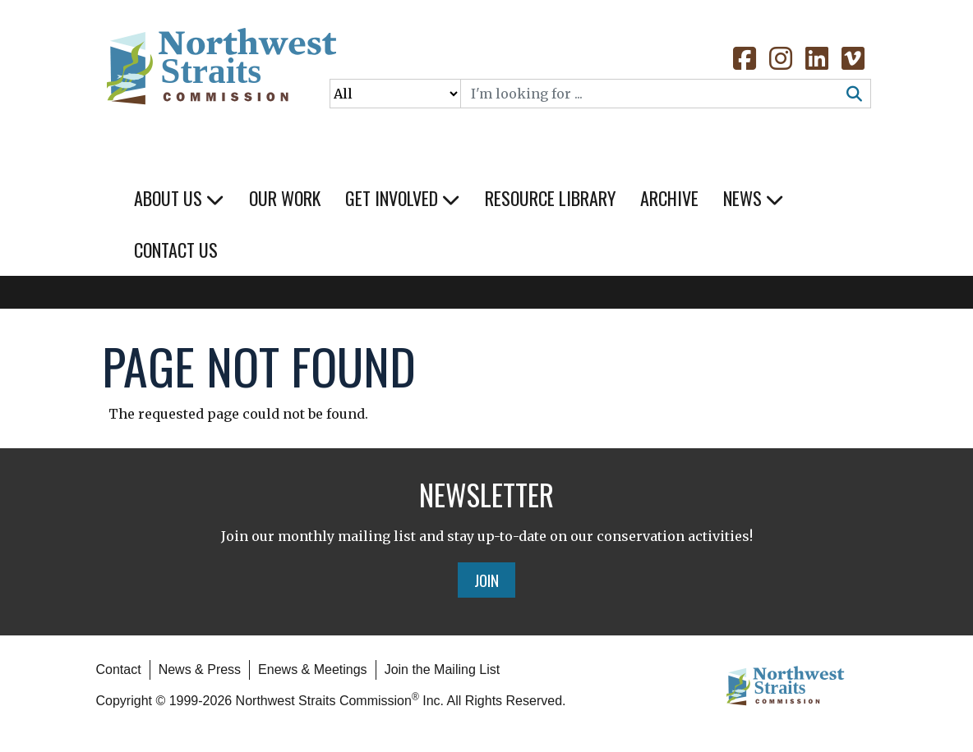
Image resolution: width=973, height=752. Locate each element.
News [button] (753, 198)
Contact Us (176, 249)
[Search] (650, 94)
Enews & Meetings (312, 669)
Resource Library (550, 198)
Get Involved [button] (402, 198)
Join (486, 579)
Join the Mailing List (442, 669)
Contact (118, 669)
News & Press (200, 669)
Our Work (284, 198)
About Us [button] (179, 198)
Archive (669, 198)
